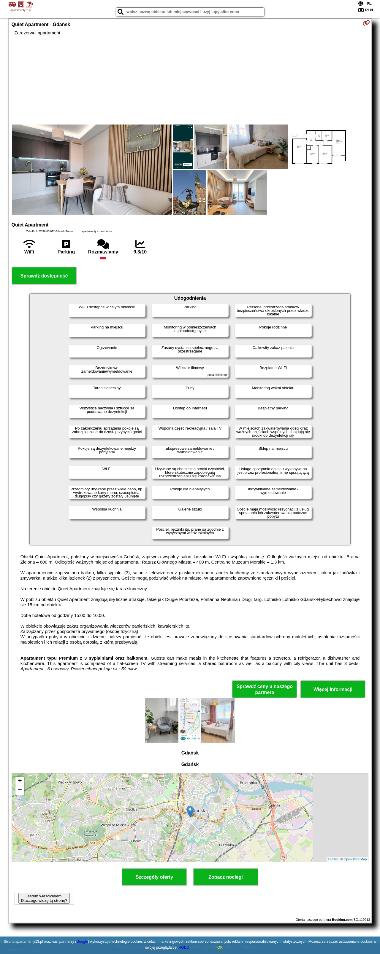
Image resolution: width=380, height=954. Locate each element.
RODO (184, 947)
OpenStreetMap (355, 859)
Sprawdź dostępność (44, 275)
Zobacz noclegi (225, 877)
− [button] (20, 790)
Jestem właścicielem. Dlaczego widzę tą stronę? (44, 898)
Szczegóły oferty (154, 877)
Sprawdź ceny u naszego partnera (265, 689)
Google (82, 941)
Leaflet (333, 859)
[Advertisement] (190, 80)
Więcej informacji (333, 689)
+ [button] (20, 781)
